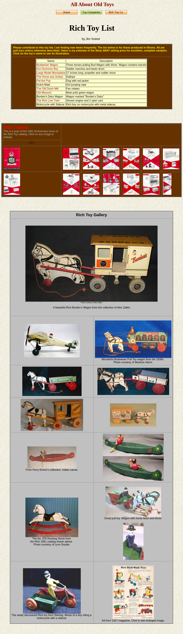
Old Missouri (44, 92)
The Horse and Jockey (50, 76)
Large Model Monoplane (51, 72)
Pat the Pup (44, 80)
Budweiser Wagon (47, 64)
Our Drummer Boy (47, 68)
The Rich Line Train (48, 100)
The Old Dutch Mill (47, 88)
